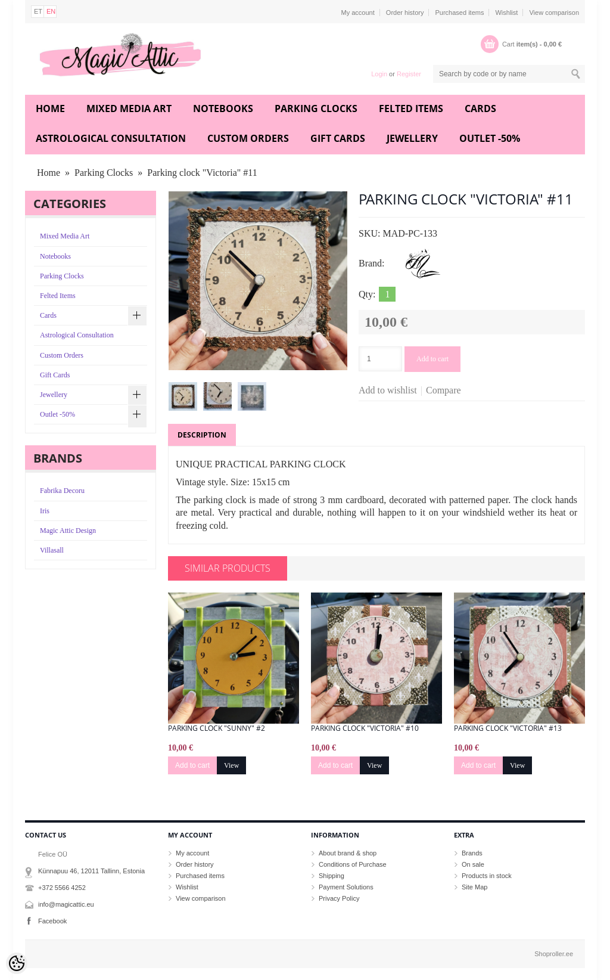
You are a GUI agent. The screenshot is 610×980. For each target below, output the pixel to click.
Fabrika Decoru (62, 490)
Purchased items (459, 12)
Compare (443, 390)
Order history (405, 12)
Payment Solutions (346, 887)
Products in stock (487, 875)
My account (358, 12)
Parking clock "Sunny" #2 (216, 728)
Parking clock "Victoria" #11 (202, 173)
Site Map (474, 887)
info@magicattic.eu (66, 904)
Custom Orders (248, 138)
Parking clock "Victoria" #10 (365, 728)
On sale (473, 864)
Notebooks (223, 108)
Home (50, 108)
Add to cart (432, 359)
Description (202, 435)
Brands (472, 853)
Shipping (331, 875)
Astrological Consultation (111, 138)
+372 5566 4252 (62, 887)
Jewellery (412, 138)
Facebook (52, 921)
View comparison (554, 12)
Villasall (52, 550)
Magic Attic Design (68, 530)
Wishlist (506, 12)
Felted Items (411, 108)
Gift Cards (337, 138)
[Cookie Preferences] (16, 963)
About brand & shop (347, 853)
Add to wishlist (388, 390)
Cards (480, 108)
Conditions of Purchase (353, 864)
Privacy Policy (339, 898)
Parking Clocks (316, 108)
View (231, 765)
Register (409, 73)
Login (379, 73)
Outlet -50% (489, 138)
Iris (44, 511)
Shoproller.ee (553, 953)
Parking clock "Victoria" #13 (508, 728)
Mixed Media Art (129, 108)
